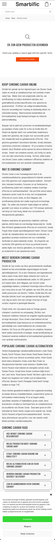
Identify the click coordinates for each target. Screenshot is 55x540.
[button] (51, 494)
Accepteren (27, 519)
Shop (13, 18)
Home (7, 18)
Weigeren (27, 526)
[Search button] (50, 11)
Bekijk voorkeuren (27, 534)
